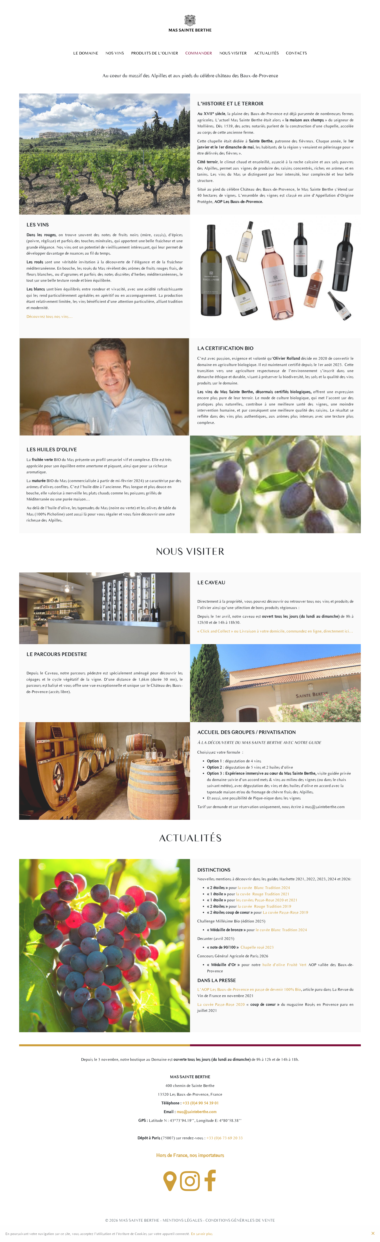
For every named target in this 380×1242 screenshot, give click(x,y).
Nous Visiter (233, 53)
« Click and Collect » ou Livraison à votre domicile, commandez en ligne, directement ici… (275, 631)
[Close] (373, 1234)
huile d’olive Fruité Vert (284, 964)
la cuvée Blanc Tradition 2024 (264, 887)
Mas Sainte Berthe (139, 1220)
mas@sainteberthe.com (196, 1111)
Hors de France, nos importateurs (190, 1155)
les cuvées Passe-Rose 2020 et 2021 (267, 900)
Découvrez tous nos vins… (49, 316)
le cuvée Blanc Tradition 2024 (281, 930)
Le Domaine (85, 53)
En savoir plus (202, 1234)
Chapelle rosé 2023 (257, 947)
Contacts (296, 53)
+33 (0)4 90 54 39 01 (200, 1103)
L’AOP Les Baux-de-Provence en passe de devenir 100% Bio (249, 989)
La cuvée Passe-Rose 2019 (285, 912)
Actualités (266, 53)
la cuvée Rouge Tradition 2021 (263, 894)
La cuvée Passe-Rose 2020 (221, 1004)
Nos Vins (114, 53)
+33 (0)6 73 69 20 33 (224, 1138)
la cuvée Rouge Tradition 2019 (264, 906)
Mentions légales (182, 1220)
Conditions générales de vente (240, 1220)
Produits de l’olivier (154, 53)
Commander (198, 53)
